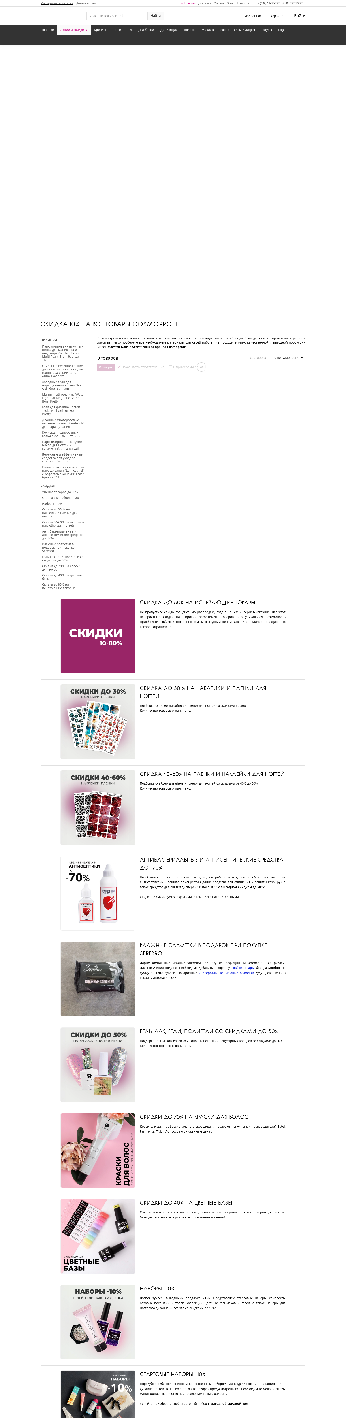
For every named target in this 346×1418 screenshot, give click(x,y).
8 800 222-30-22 (292, 3)
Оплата (219, 3)
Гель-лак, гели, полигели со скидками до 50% (209, 847)
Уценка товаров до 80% (173, 1275)
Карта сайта (184, 1378)
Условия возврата (253, 1378)
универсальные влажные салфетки (226, 788)
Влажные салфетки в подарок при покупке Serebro (203, 765)
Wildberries (188, 3)
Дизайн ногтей (86, 3)
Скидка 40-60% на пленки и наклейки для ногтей (212, 589)
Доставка (204, 3)
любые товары (243, 783)
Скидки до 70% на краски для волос (194, 932)
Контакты (158, 1378)
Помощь (243, 3)
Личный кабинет (92, 1378)
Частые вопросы (215, 1378)
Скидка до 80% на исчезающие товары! (198, 418)
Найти (156, 15)
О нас (230, 3)
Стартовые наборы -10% (172, 1190)
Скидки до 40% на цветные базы (186, 1018)
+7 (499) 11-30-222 (268, 3)
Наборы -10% (157, 1104)
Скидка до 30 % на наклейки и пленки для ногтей (203, 508)
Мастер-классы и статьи (57, 3)
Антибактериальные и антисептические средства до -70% (211, 679)
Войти (299, 15)
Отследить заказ (128, 1378)
